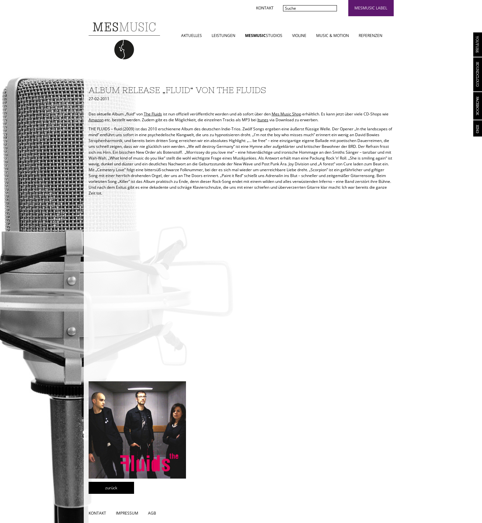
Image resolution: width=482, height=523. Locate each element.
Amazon (96, 120)
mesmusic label (370, 8)
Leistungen (223, 35)
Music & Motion (332, 35)
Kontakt (265, 8)
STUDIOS (263, 35)
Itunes (262, 120)
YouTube (477, 44)
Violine (299, 35)
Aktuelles (191, 35)
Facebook (477, 106)
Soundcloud (477, 74)
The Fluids (153, 114)
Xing (477, 128)
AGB (152, 513)
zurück (111, 488)
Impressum (127, 513)
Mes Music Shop (286, 114)
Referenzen (370, 35)
